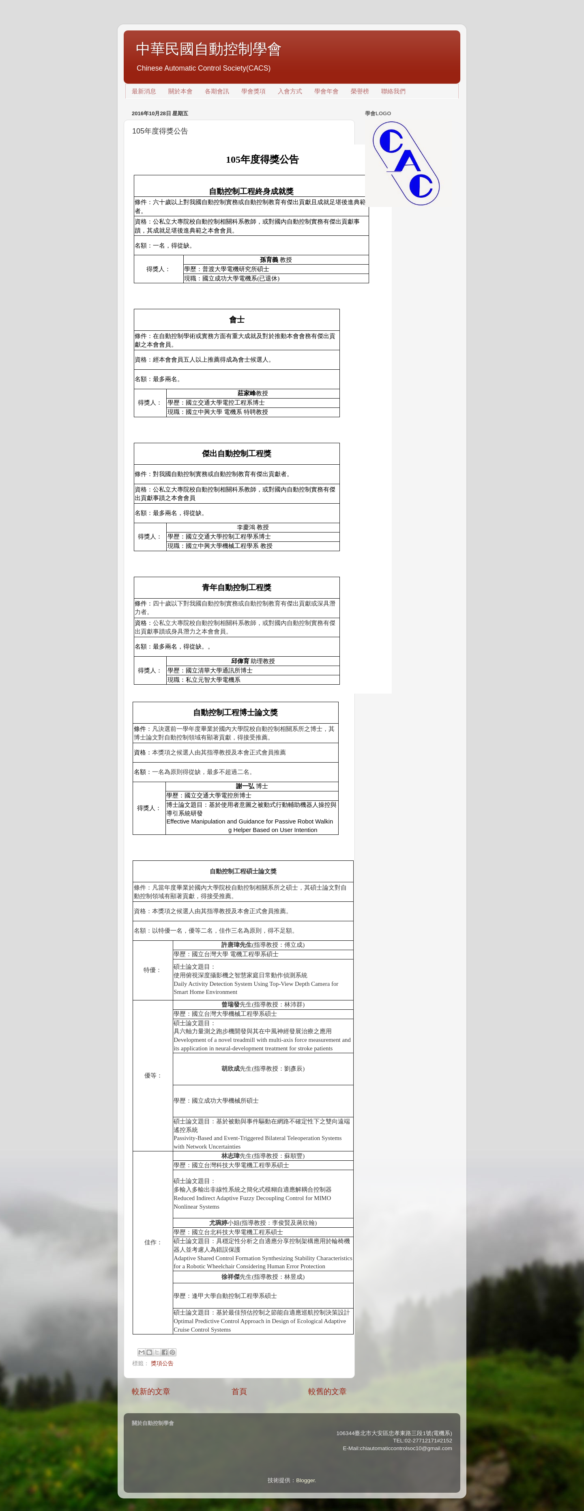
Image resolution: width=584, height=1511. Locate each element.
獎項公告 (162, 1363)
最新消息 (144, 91)
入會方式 (290, 91)
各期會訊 (217, 91)
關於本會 (180, 91)
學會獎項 (253, 91)
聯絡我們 (393, 91)
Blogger (305, 1480)
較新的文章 (151, 1391)
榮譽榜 (360, 91)
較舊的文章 (327, 1391)
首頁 (239, 1391)
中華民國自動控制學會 (209, 49)
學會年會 (326, 91)
